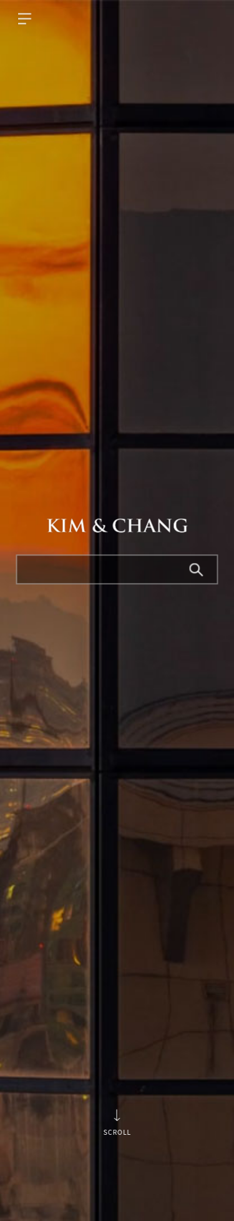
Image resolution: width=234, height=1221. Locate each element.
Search (197, 570)
